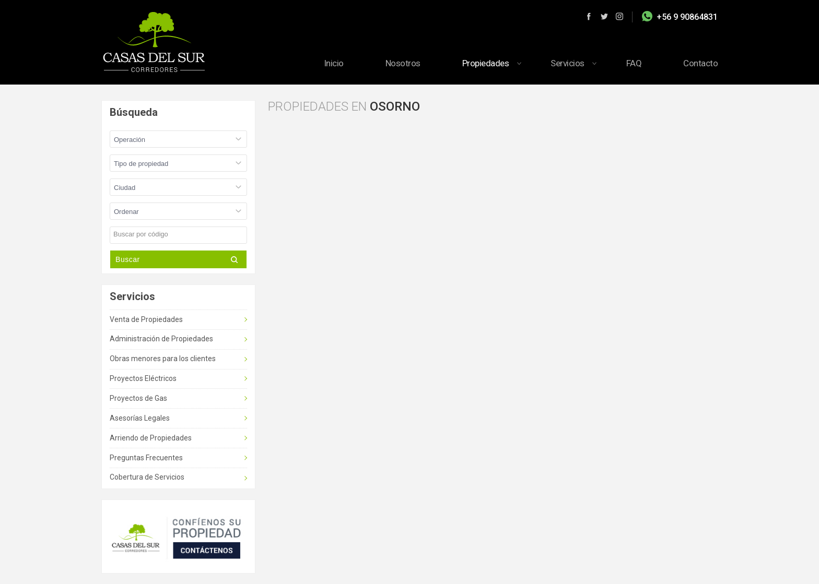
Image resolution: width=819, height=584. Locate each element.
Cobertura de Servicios (147, 477)
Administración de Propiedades (161, 339)
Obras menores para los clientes (163, 358)
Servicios (567, 63)
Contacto (700, 63)
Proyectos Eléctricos (143, 378)
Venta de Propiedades (146, 319)
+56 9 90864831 (687, 17)
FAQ (634, 63)
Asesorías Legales (140, 418)
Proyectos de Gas (138, 398)
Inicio (334, 63)
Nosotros (402, 63)
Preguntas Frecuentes (146, 458)
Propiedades (485, 63)
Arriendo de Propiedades (151, 438)
